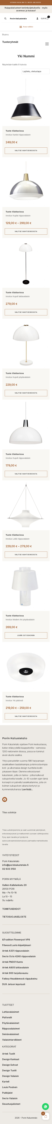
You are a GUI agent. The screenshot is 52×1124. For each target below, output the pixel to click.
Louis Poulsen (9, 1087)
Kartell (5, 1081)
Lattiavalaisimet (10, 1011)
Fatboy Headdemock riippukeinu (19, 978)
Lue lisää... (27, 789)
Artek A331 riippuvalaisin (15, 950)
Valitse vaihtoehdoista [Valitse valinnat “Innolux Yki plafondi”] (26, 716)
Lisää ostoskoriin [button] (26, 635)
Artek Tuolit (8, 1053)
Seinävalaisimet (10, 1034)
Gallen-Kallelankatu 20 (14, 885)
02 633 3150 (9, 868)
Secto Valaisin (9, 1098)
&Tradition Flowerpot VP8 (16, 939)
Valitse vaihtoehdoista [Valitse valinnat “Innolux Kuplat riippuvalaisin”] (26, 231)
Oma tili (24, 2)
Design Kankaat (10, 1059)
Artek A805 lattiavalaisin (15, 967)
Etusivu (5, 34)
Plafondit (7, 1017)
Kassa (19, 2)
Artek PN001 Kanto (12, 962)
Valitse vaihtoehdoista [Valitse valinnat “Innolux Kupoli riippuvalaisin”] (26, 474)
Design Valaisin (10, 1076)
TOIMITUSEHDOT (11, 909)
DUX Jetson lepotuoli (13, 984)
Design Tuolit (9, 1070)
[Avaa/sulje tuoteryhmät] (47, 44)
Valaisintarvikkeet (11, 1039)
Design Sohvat (10, 1064)
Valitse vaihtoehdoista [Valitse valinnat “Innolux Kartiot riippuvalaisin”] (26, 150)
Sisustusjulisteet (11, 1104)
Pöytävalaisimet (10, 1023)
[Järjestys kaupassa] (35, 71)
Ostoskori (13, 2)
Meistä (30, 2)
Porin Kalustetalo (18, 19)
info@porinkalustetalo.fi (15, 865)
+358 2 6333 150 (37, 2)
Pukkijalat (7, 1092)
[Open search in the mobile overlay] (5, 18)
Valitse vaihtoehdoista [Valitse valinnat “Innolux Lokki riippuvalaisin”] (26, 555)
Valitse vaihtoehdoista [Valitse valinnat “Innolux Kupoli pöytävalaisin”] (26, 393)
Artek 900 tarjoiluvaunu (15, 973)
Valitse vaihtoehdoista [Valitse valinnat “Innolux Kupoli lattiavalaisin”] (26, 312)
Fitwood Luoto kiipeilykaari (16, 945)
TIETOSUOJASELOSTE (14, 916)
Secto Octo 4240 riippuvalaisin (19, 956)
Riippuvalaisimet (11, 1028)
